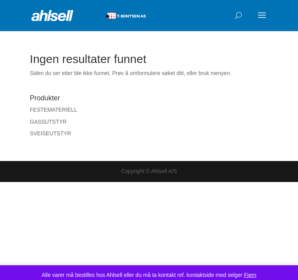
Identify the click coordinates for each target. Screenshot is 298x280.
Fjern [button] (250, 275)
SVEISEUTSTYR (50, 133)
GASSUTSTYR (48, 122)
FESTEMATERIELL (53, 110)
